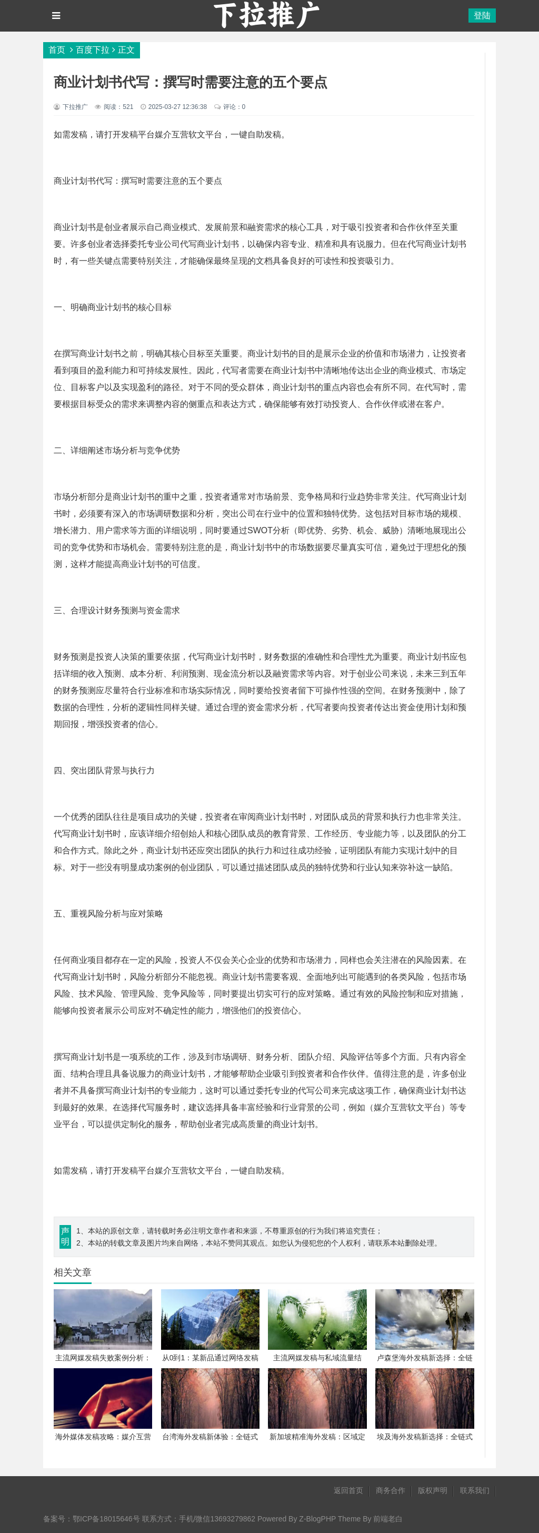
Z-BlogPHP (317, 1519)
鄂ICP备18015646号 (106, 1519)
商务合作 (390, 1490)
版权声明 (432, 1490)
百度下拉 (92, 49)
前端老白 (388, 1519)
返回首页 (348, 1490)
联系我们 (475, 1490)
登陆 (482, 15)
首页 (56, 49)
